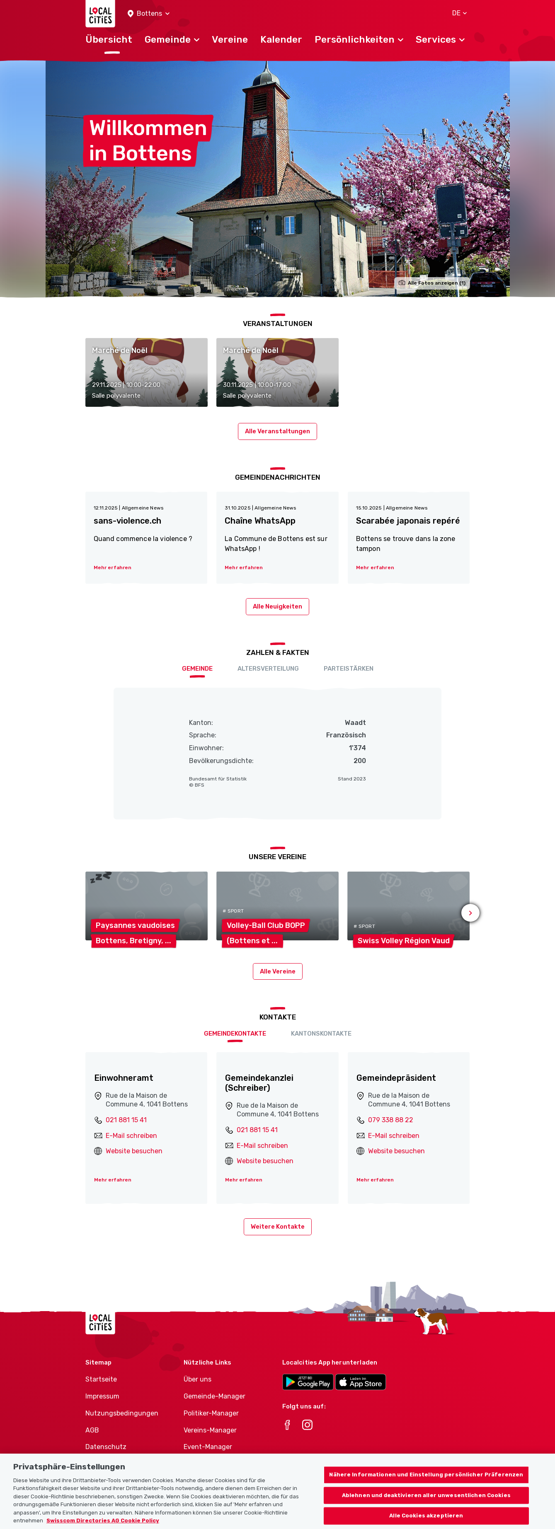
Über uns (197, 1379)
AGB (92, 1430)
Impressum (102, 1396)
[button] (149, 14)
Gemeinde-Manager (214, 1396)
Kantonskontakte (321, 1033)
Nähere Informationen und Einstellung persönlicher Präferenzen (426, 1481)
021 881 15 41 (126, 1120)
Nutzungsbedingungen (121, 1413)
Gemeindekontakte (235, 1033)
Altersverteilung (268, 668)
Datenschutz (105, 1447)
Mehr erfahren (112, 1180)
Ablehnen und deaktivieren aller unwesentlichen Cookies (426, 1502)
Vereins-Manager (210, 1430)
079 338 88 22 (390, 1120)
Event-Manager (208, 1447)
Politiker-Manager (211, 1413)
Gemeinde (197, 668)
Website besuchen (134, 1151)
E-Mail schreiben (131, 1136)
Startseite (101, 1379)
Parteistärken (348, 668)
